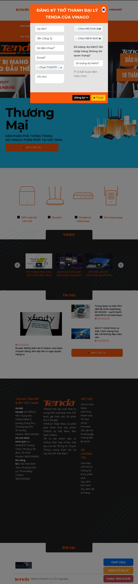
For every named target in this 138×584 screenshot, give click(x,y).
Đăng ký (81, 97)
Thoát (98, 97)
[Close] (103, 9)
